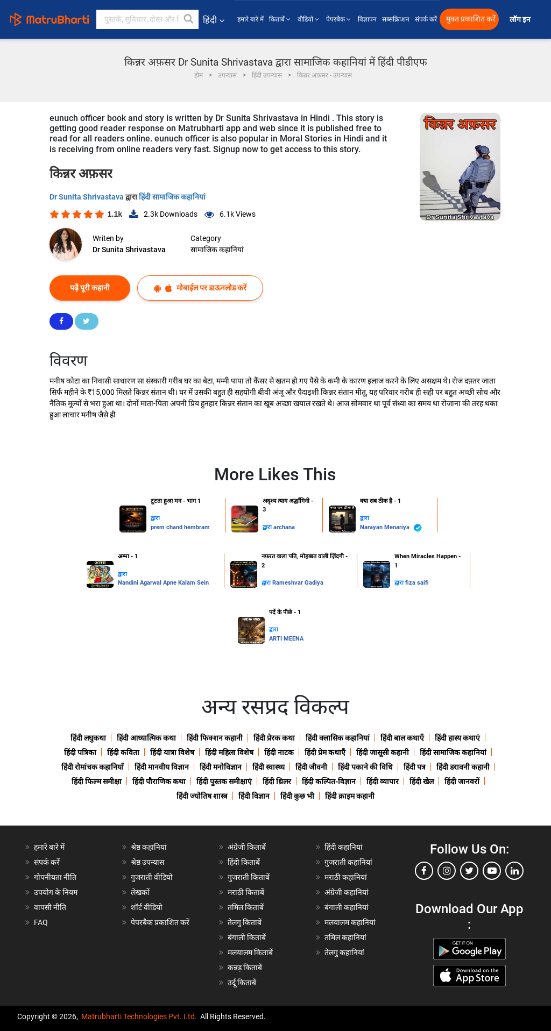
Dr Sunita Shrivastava (87, 197)
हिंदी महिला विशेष (229, 752)
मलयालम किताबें (250, 952)
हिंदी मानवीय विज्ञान (162, 767)
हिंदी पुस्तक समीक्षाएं (224, 781)
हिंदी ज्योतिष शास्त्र (202, 796)
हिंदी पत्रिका (80, 752)
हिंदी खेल (421, 781)
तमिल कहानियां (345, 937)
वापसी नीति (50, 907)
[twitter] (469, 871)
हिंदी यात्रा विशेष (172, 752)
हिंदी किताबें (244, 862)
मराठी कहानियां (345, 877)
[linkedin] (514, 871)
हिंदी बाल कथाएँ (402, 738)
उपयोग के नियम (55, 892)
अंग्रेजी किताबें (247, 847)
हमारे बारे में (250, 19)
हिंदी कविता (123, 752)
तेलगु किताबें (245, 922)
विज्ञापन (367, 19)
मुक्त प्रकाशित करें (471, 19)
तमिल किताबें (246, 907)
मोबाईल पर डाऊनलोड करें (200, 288)
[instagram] (446, 871)
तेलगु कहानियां (344, 952)
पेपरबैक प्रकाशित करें (160, 922)
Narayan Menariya (391, 528)
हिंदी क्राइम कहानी (350, 796)
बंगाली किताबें (247, 937)
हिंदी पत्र (415, 767)
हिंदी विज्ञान (254, 796)
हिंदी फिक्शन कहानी (215, 738)
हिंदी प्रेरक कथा (274, 738)
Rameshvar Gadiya (297, 582)
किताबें (280, 19)
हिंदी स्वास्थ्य (268, 767)
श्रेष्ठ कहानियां (149, 847)
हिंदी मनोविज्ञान (221, 767)
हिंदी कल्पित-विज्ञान (329, 781)
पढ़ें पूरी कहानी (90, 287)
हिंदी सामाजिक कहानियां (172, 197)
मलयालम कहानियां (350, 922)
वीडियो (309, 19)
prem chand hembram (180, 527)
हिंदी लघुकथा (88, 738)
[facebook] (424, 871)
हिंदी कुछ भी (297, 796)
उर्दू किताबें (242, 982)
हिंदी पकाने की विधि (365, 767)
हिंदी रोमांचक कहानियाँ (92, 767)
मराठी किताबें (246, 892)
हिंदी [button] (213, 20)
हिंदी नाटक (279, 752)
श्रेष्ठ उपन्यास (147, 862)
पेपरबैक (339, 19)
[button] (189, 19)
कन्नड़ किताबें (245, 967)
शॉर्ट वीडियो (147, 907)
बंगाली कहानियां (346, 907)
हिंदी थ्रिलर (277, 781)
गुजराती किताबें (249, 877)
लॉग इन (521, 19)
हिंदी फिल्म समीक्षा (97, 781)
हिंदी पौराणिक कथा (159, 781)
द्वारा (155, 518)
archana (284, 527)
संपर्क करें (426, 19)
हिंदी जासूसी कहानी (382, 752)
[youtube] (492, 871)
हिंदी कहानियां (343, 847)
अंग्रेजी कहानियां (346, 892)
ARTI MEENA (286, 638)
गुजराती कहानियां (348, 862)
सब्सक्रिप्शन (395, 19)
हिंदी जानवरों (461, 781)
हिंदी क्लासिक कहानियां (338, 738)
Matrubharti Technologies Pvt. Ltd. (139, 1016)
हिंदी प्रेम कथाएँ (325, 752)
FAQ (41, 922)
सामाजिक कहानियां (217, 249)
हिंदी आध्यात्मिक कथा (146, 738)
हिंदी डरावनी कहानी (463, 767)
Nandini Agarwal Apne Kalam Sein (163, 582)
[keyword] (147, 19)
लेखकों (140, 892)
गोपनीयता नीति (55, 877)
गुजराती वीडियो (152, 877)
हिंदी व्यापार (382, 781)
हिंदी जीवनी (311, 767)
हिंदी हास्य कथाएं (457, 738)
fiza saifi (417, 582)
